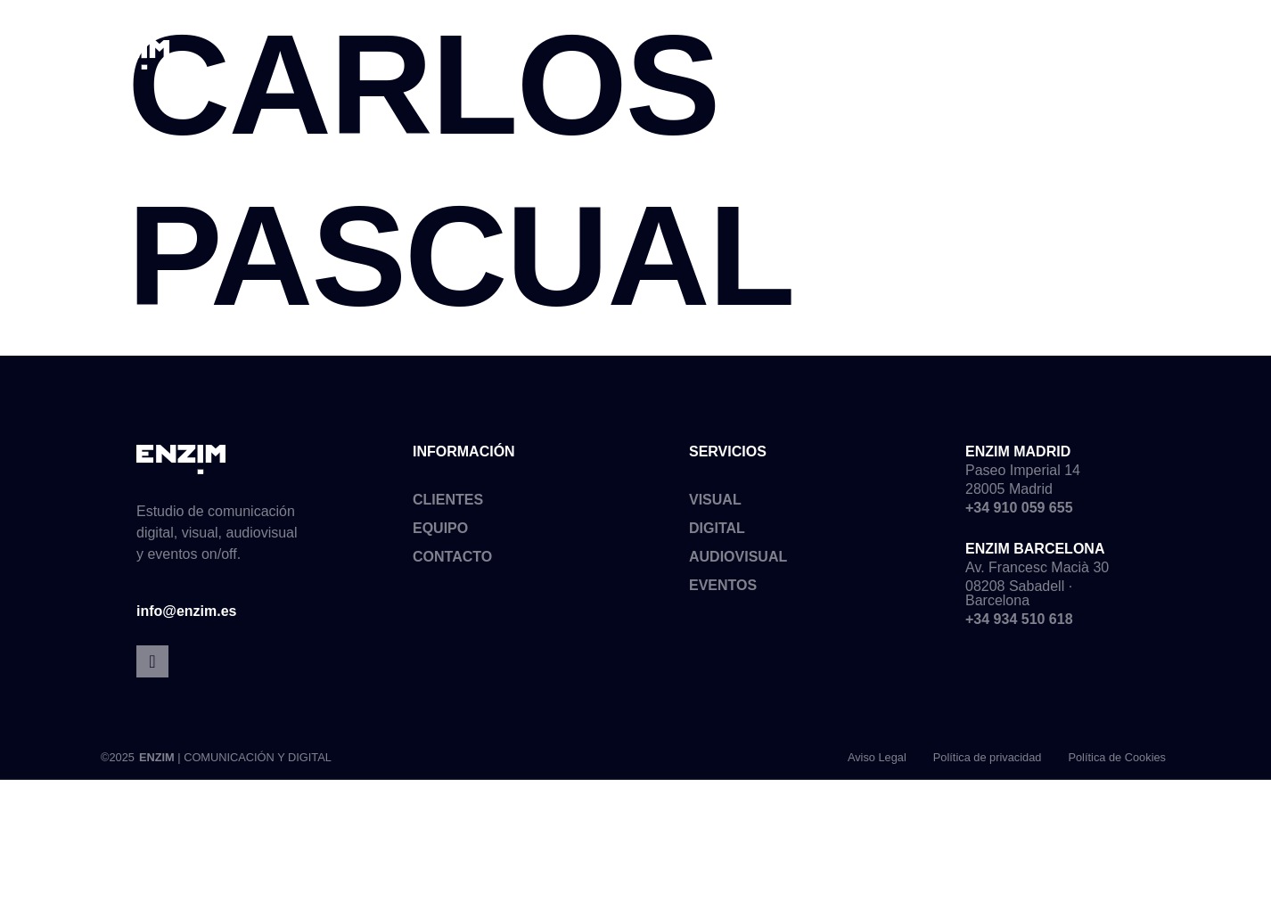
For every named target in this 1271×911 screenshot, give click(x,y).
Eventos (723, 590)
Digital (717, 533)
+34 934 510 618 (1019, 624)
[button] (1177, 49)
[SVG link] (124, 55)
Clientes (448, 505)
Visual (715, 505)
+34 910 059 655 (1019, 513)
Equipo (440, 533)
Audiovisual (738, 562)
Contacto (452, 562)
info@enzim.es (186, 617)
